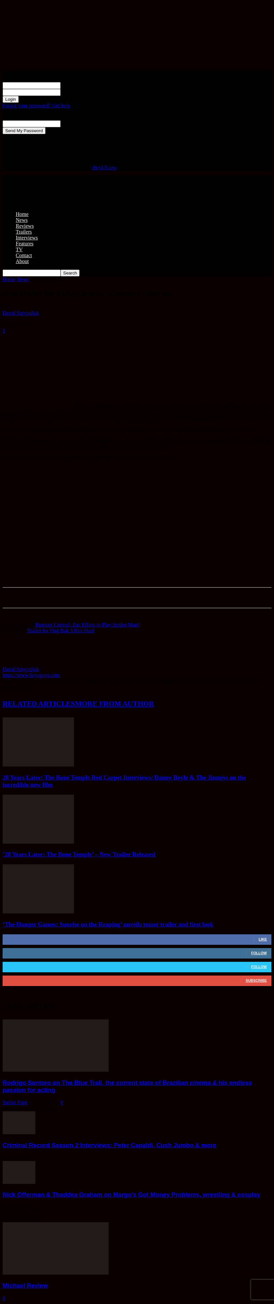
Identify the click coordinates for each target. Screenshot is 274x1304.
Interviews (27, 237)
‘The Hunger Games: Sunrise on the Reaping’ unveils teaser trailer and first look (108, 924)
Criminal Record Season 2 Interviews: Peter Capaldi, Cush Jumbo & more (109, 1145)
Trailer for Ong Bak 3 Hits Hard (61, 630)
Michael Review (25, 1285)
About (22, 261)
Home (22, 214)
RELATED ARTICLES (39, 703)
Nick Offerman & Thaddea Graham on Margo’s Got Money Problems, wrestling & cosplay (131, 1194)
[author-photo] (18, 663)
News (21, 220)
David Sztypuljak (21, 313)
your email (72, 123)
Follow (259, 953)
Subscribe (256, 980)
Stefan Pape (15, 1102)
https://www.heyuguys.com (31, 675)
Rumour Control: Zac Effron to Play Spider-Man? (87, 624)
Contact (24, 255)
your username (76, 85)
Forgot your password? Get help (36, 105)
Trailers (24, 232)
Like (263, 939)
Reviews (25, 226)
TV (19, 249)
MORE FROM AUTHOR (114, 703)
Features (24, 243)
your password (76, 92)
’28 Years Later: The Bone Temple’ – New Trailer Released (79, 854)
